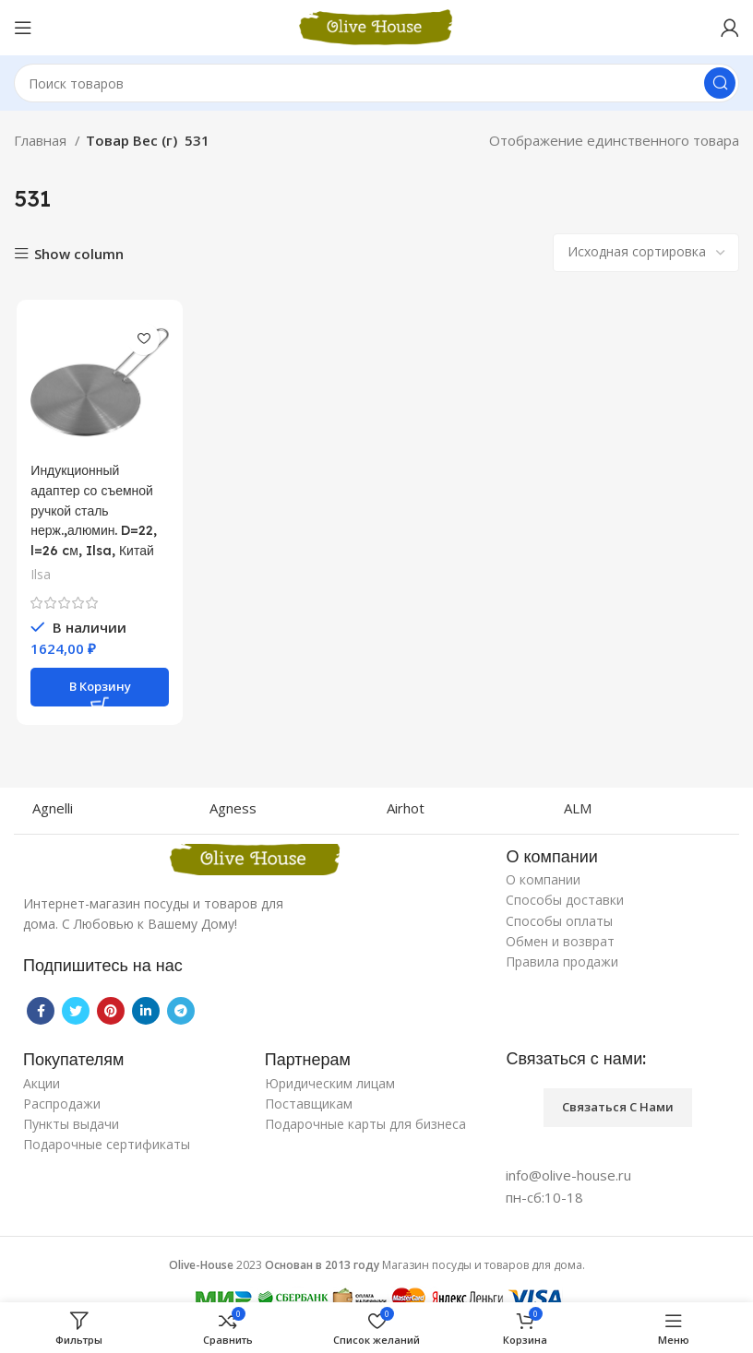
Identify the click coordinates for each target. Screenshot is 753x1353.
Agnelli (52, 808)
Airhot (405, 808)
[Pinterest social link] (111, 1011)
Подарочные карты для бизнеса (365, 1124)
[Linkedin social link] (146, 1011)
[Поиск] (376, 83)
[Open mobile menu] (23, 27)
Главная (42, 140)
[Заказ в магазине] (646, 252)
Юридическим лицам (330, 1083)
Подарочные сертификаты (106, 1144)
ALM (578, 808)
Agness (233, 808)
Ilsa (38, 573)
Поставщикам (309, 1103)
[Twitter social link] (76, 1011)
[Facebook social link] (40, 1011)
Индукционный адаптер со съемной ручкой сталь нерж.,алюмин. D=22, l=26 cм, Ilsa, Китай (96, 510)
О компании (543, 879)
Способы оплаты (559, 921)
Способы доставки (565, 899)
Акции (41, 1083)
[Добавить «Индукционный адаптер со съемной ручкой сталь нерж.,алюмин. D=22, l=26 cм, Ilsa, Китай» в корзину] (98, 685)
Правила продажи (562, 961)
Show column (79, 254)
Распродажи (62, 1103)
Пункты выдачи (71, 1124)
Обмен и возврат (560, 941)
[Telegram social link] (181, 1011)
